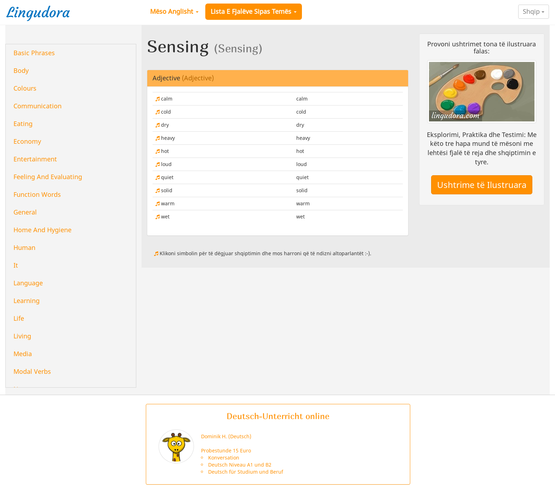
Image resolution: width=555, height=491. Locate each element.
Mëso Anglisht (174, 11)
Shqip (533, 11)
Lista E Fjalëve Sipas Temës (254, 11)
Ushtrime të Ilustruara (481, 184)
